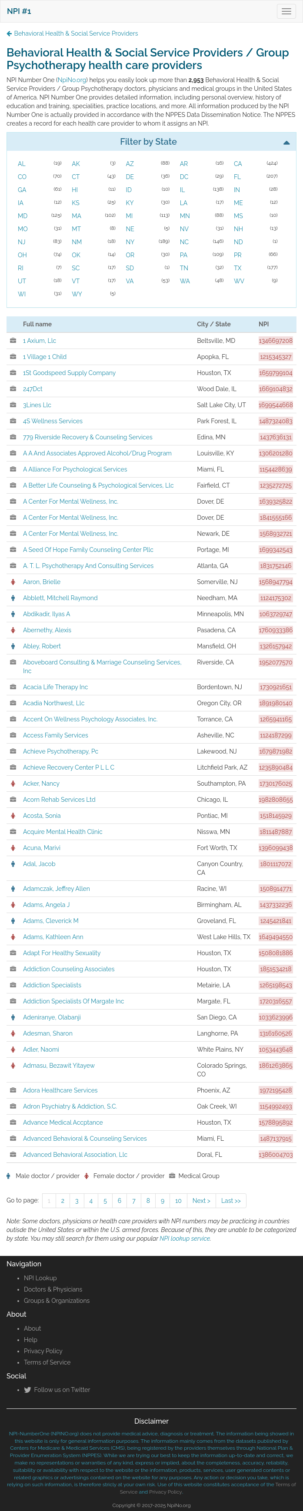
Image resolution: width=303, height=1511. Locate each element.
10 (178, 1200)
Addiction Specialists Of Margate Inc (73, 1001)
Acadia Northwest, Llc (53, 703)
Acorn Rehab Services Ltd (59, 799)
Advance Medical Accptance (63, 1122)
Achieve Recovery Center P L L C (68, 767)
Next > (201, 1200)
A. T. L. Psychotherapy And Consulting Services (88, 565)
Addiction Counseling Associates (69, 969)
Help (30, 1339)
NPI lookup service (185, 1238)
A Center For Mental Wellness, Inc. (70, 501)
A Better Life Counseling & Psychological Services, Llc (98, 485)
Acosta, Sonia (42, 815)
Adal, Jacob (39, 863)
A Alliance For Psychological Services (75, 469)
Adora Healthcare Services (60, 1090)
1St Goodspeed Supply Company (69, 372)
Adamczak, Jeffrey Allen (56, 888)
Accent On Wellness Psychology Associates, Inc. (90, 719)
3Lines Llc (37, 405)
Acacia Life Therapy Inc (55, 687)
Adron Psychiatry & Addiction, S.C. (70, 1106)
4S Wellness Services (53, 421)
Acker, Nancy (41, 783)
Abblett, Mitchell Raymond (60, 597)
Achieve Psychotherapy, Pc (60, 751)
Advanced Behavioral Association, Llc (75, 1154)
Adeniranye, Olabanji (52, 1017)
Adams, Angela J (46, 904)
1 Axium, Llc (39, 340)
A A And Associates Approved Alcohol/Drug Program (97, 453)
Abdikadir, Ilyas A (46, 614)
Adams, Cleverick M (51, 920)
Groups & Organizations (57, 1300)
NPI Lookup (40, 1278)
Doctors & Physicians (53, 1289)
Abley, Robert (42, 646)
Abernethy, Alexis (47, 630)
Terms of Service (47, 1362)
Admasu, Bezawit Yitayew (59, 1065)
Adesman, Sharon (48, 1033)
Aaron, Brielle (41, 581)
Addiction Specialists (52, 985)
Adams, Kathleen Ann (53, 936)
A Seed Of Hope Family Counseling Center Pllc (88, 549)
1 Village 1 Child (45, 356)
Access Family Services (55, 735)
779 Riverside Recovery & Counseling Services (88, 437)
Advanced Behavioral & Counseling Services (85, 1138)
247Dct (33, 388)
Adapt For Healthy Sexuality (62, 953)
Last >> (231, 1200)
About (32, 1328)
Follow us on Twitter (57, 1389)
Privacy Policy (43, 1351)
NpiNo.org (72, 79)
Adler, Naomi (41, 1049)
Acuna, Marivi (41, 847)
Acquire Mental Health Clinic (63, 831)
